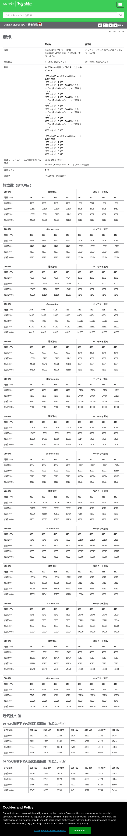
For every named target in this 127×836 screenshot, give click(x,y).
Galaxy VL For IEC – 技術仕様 (21, 24)
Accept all (79, 830)
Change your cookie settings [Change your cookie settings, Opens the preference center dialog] (50, 830)
